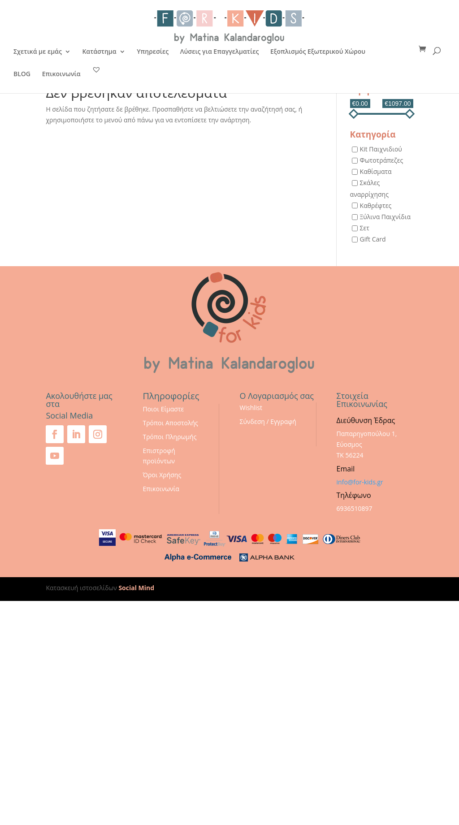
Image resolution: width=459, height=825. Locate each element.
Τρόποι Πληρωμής (169, 436)
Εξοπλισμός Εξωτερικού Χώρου (317, 52)
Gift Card (373, 239)
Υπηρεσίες (153, 52)
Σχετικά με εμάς (37, 52)
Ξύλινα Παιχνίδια (385, 216)
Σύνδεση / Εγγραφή (268, 421)
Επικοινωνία (61, 74)
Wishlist (251, 407)
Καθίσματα (376, 172)
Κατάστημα (99, 52)
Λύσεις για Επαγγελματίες (219, 52)
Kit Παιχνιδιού (381, 149)
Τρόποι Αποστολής (170, 423)
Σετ (364, 228)
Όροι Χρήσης (162, 475)
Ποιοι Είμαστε (163, 409)
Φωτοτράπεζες (381, 160)
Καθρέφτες (376, 205)
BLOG (21, 74)
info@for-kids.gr (360, 482)
